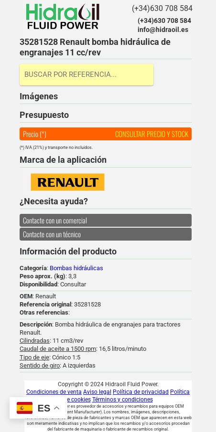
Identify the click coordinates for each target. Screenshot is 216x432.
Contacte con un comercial (55, 220)
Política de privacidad (141, 392)
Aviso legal (97, 392)
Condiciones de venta (54, 392)
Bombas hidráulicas (76, 268)
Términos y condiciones (122, 399)
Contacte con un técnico (52, 234)
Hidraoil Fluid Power (62, 16)
